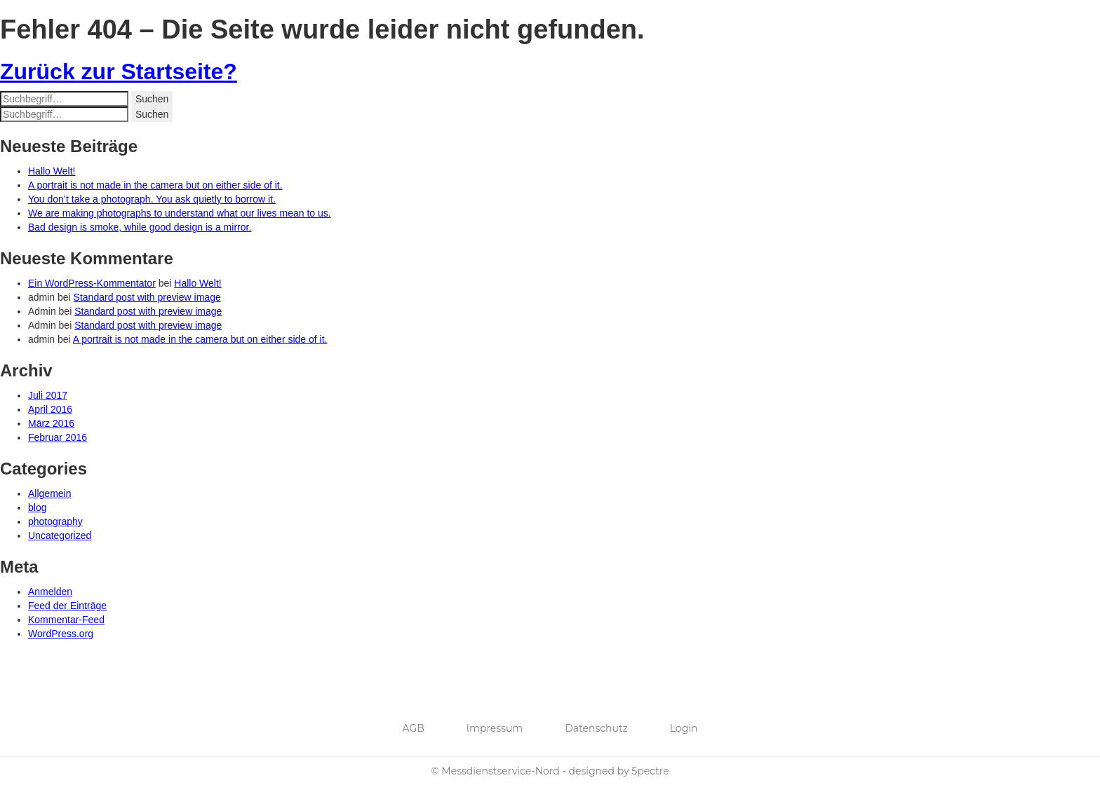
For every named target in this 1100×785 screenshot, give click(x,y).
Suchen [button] (151, 98)
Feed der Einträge (67, 605)
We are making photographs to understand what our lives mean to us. (179, 213)
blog (37, 507)
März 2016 (51, 423)
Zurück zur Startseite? (118, 71)
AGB (413, 728)
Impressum (495, 728)
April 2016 (50, 409)
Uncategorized (59, 535)
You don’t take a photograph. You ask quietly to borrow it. (152, 199)
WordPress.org (60, 633)
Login (684, 728)
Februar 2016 (57, 437)
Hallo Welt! (51, 171)
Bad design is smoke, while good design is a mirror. (139, 227)
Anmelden (50, 591)
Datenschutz (596, 728)
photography (55, 521)
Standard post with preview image (147, 297)
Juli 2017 (47, 395)
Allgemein (49, 493)
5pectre (650, 771)
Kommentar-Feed (66, 619)
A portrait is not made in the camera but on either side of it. (155, 185)
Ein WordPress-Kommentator (92, 283)
